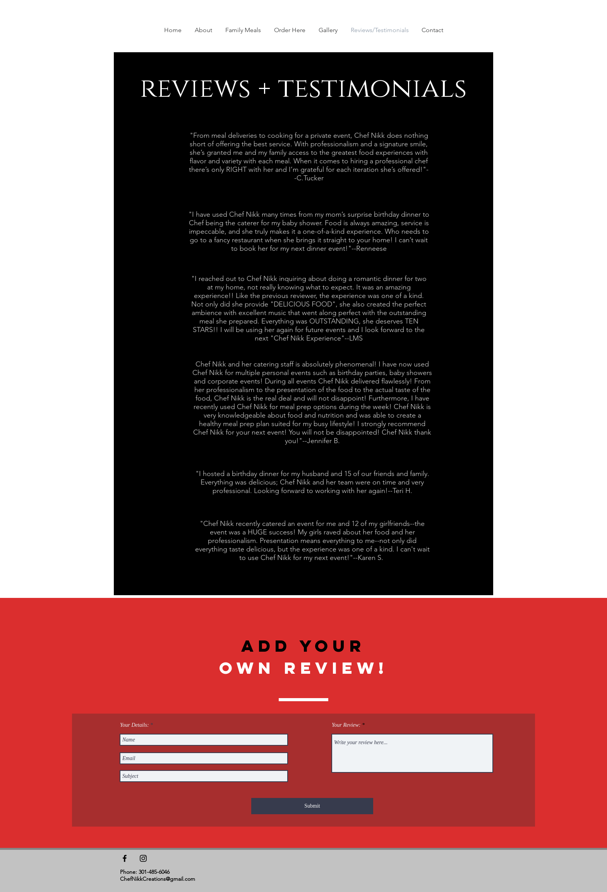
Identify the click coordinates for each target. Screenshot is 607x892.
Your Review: (346, 725)
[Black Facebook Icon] (124, 858)
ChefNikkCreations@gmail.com (157, 878)
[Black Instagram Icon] (143, 858)
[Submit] (312, 806)
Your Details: (134, 725)
